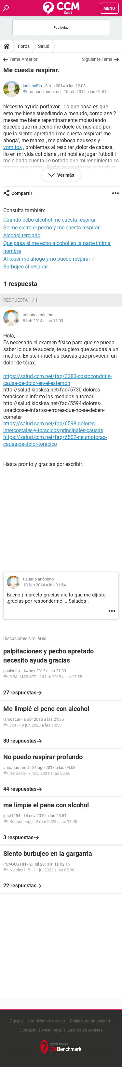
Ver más (65, 175)
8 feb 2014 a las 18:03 (43, 320)
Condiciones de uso (46, 1021)
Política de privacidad (90, 1021)
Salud (43, 46)
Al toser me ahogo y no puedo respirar (46, 259)
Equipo (16, 1021)
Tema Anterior (23, 59)
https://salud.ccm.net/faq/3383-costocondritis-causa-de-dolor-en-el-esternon (57, 379)
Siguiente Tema (97, 59)
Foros (24, 46)
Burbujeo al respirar (25, 267)
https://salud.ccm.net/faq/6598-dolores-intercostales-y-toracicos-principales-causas (53, 426)
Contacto (28, 1030)
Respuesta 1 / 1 (20, 300)
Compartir (21, 193)
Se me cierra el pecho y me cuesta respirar (51, 228)
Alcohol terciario (21, 235)
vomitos (12, 147)
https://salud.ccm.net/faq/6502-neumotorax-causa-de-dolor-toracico (55, 440)
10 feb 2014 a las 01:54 (85, 91)
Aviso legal (51, 1030)
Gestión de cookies (85, 1030)
